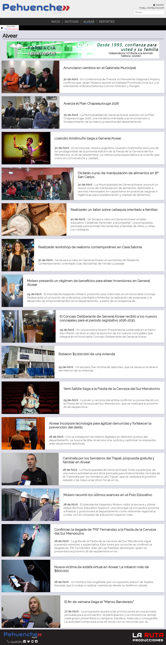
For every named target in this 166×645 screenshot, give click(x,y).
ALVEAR (88, 21)
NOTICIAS (72, 21)
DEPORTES (107, 21)
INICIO (55, 21)
